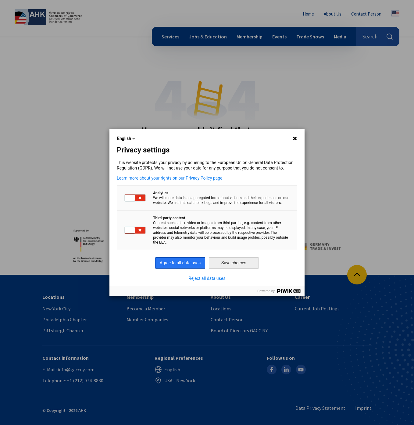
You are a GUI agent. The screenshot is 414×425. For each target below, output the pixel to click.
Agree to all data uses (180, 262)
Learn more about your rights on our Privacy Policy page (170, 178)
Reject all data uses (207, 278)
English (126, 138)
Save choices (233, 262)
